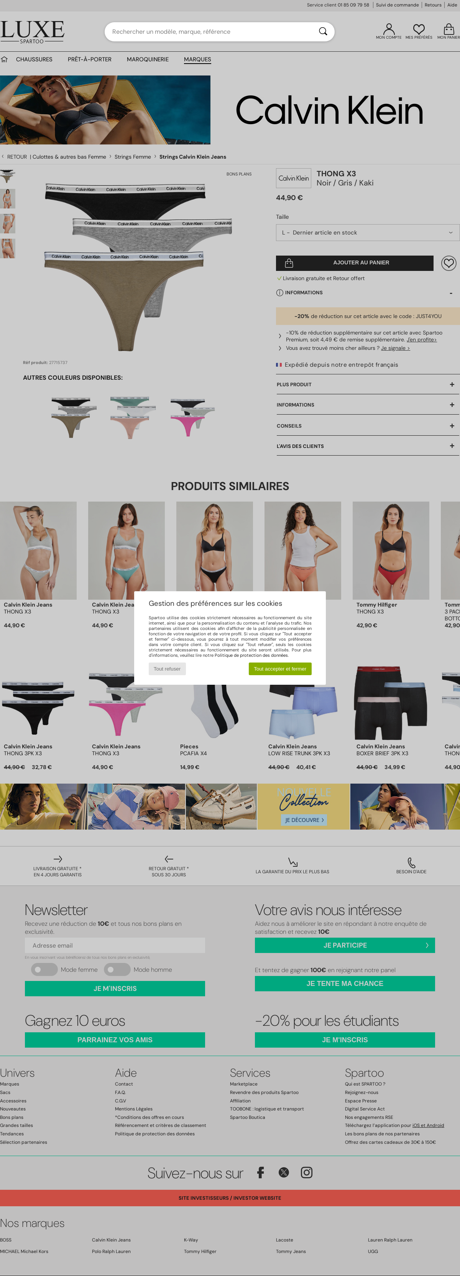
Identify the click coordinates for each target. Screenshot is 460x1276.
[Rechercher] (323, 31)
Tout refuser (167, 669)
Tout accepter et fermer (280, 669)
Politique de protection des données (251, 655)
